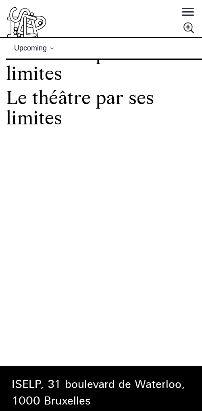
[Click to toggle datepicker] (34, 48)
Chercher (189, 27)
